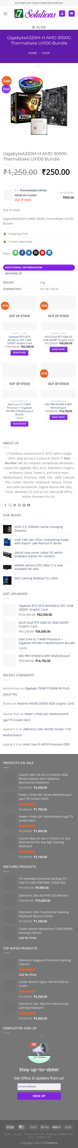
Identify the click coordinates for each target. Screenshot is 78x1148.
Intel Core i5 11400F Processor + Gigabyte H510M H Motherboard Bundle (19, 409)
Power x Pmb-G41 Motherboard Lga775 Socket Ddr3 (35, 717)
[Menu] (5, 13)
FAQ (30, 1137)
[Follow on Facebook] (5, 505)
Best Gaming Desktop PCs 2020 (36, 578)
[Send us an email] (19, 505)
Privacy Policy (34, 1134)
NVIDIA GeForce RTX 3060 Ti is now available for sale (39, 567)
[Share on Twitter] (29, 253)
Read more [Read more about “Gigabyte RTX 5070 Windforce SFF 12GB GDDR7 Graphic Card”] (19, 352)
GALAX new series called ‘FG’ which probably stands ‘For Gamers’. (39, 554)
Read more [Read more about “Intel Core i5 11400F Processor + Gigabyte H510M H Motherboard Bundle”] (19, 424)
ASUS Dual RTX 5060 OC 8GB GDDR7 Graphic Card (58, 338)
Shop (46, 53)
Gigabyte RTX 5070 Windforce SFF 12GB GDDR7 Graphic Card (19, 340)
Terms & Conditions (59, 1134)
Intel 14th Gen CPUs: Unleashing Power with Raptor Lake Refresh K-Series (42, 541)
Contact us (43, 1137)
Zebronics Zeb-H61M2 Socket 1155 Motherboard (37, 732)
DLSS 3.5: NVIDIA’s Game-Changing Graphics (39, 528)
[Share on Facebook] (22, 253)
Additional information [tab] (23, 267)
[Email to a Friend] (36, 253)
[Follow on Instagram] (10, 505)
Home (32, 53)
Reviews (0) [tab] (13, 273)
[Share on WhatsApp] (15, 253)
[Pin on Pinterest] (42, 253)
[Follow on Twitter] (14, 505)
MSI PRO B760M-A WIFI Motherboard (58, 406)
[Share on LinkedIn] (49, 253)
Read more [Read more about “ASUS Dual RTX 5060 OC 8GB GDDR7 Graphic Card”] (58, 349)
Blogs (18, 1134)
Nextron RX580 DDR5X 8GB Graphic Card (45, 703)
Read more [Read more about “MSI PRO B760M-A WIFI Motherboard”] (58, 417)
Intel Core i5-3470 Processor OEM (46, 744)
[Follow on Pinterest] (24, 505)
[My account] (62, 13)
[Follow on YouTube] (28, 505)
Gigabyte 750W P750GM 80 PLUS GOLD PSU (36, 691)
